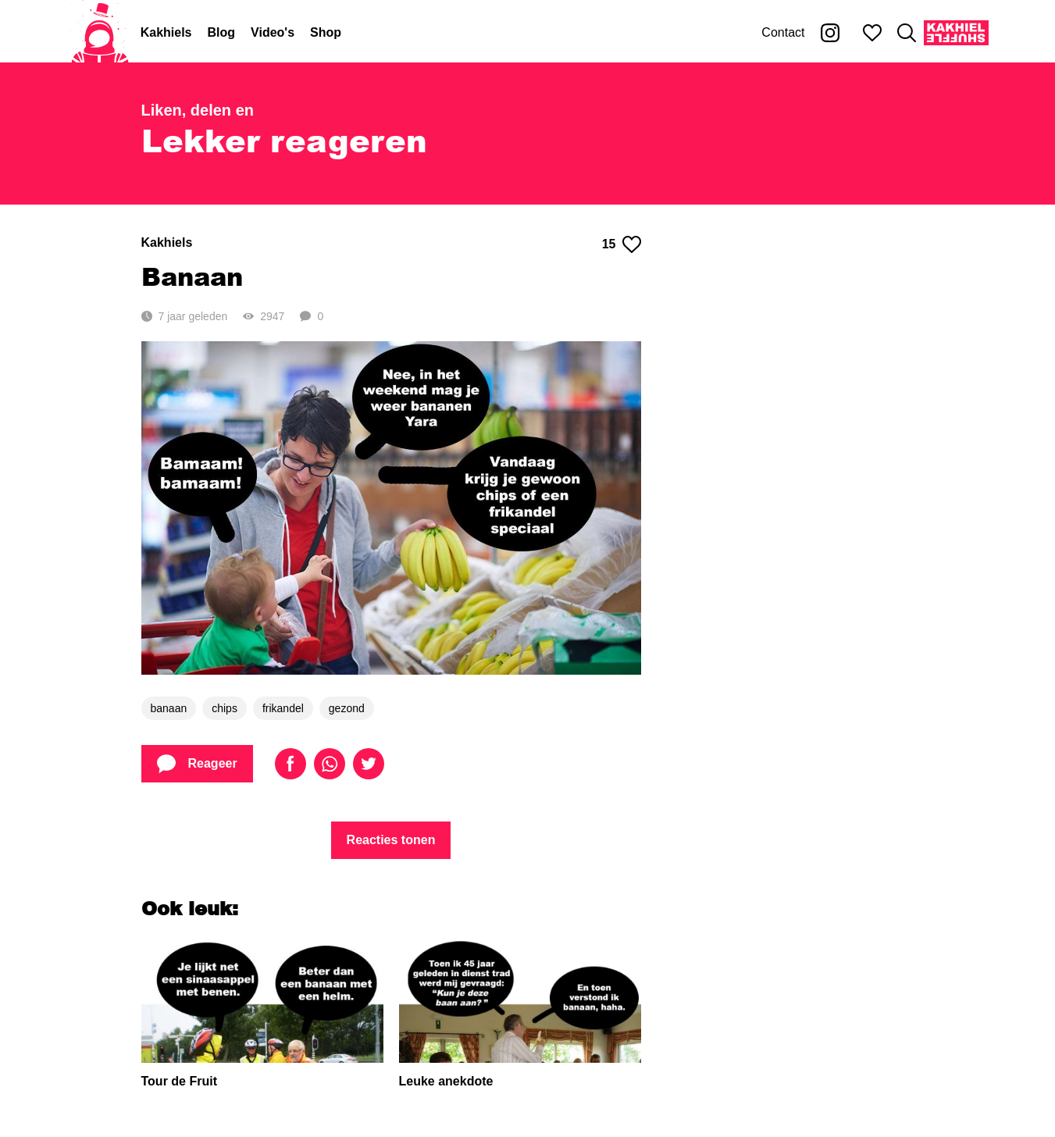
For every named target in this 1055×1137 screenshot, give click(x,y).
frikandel (283, 708)
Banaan (192, 276)
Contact (782, 32)
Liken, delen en (197, 110)
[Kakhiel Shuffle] (956, 32)
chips (224, 708)
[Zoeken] (906, 32)
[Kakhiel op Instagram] (830, 32)
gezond (347, 708)
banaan (169, 708)
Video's (272, 32)
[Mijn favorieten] (872, 32)
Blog (222, 32)
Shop (325, 32)
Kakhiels (166, 32)
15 (621, 244)
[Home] (100, 33)
